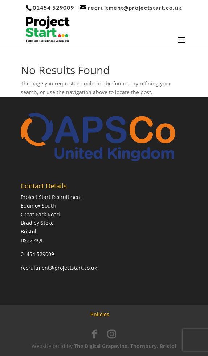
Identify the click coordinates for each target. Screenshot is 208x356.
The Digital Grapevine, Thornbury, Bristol (125, 346)
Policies (99, 314)
